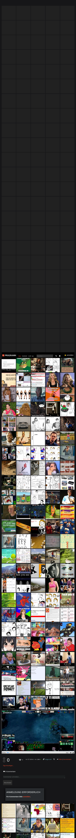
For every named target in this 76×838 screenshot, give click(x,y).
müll (29, 4)
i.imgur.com (48, 407)
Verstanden (69, 832)
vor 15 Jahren (30, 407)
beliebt (24, 4)
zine (38, 407)
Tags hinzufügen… (8, 413)
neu (19, 4)
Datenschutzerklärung (12, 835)
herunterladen (67, 407)
